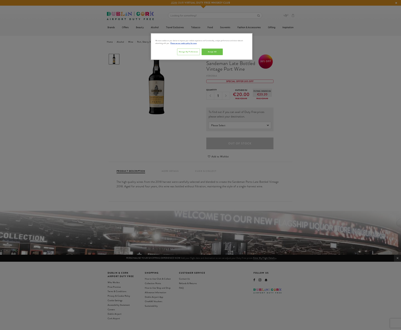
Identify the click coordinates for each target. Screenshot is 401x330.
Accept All (212, 51)
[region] (202, 46)
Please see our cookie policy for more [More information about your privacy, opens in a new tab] (183, 43)
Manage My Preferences (188, 51)
